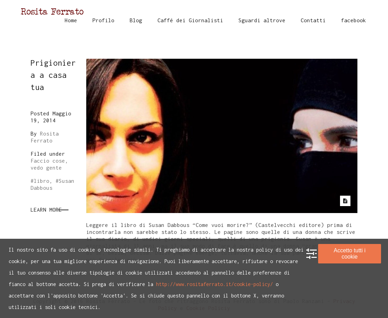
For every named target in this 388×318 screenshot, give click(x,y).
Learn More (46, 209)
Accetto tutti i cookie (350, 253)
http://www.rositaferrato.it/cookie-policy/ (214, 284)
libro (41, 181)
